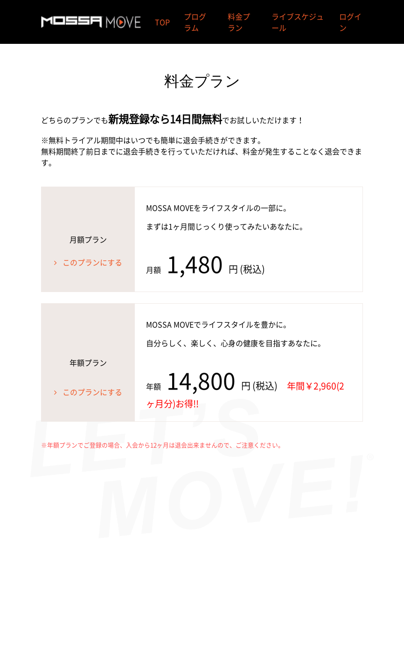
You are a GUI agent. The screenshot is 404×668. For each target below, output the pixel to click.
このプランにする (92, 262)
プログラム (195, 22)
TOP (162, 22)
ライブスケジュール (298, 22)
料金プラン (239, 22)
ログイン (350, 22)
